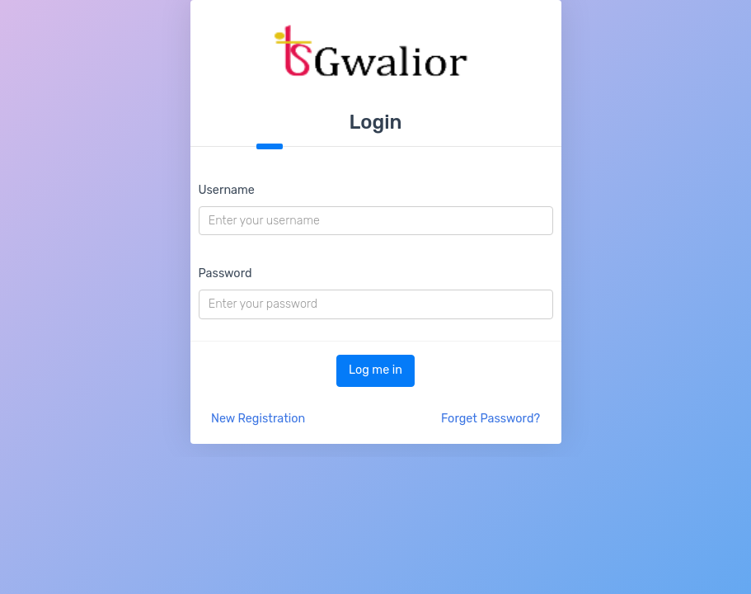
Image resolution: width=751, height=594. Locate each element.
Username (227, 190)
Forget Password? (490, 419)
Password (225, 273)
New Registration (258, 419)
